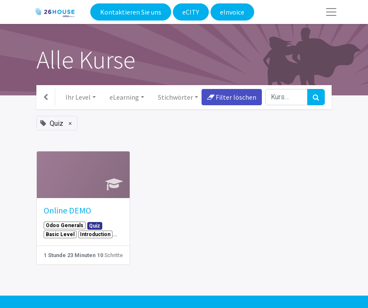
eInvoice (232, 12)
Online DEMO (67, 210)
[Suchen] (316, 97)
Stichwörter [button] (175, 97)
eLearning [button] (124, 97)
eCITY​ (190, 12)
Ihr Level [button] (78, 97)
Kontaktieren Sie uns (130, 12)
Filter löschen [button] (231, 97)
